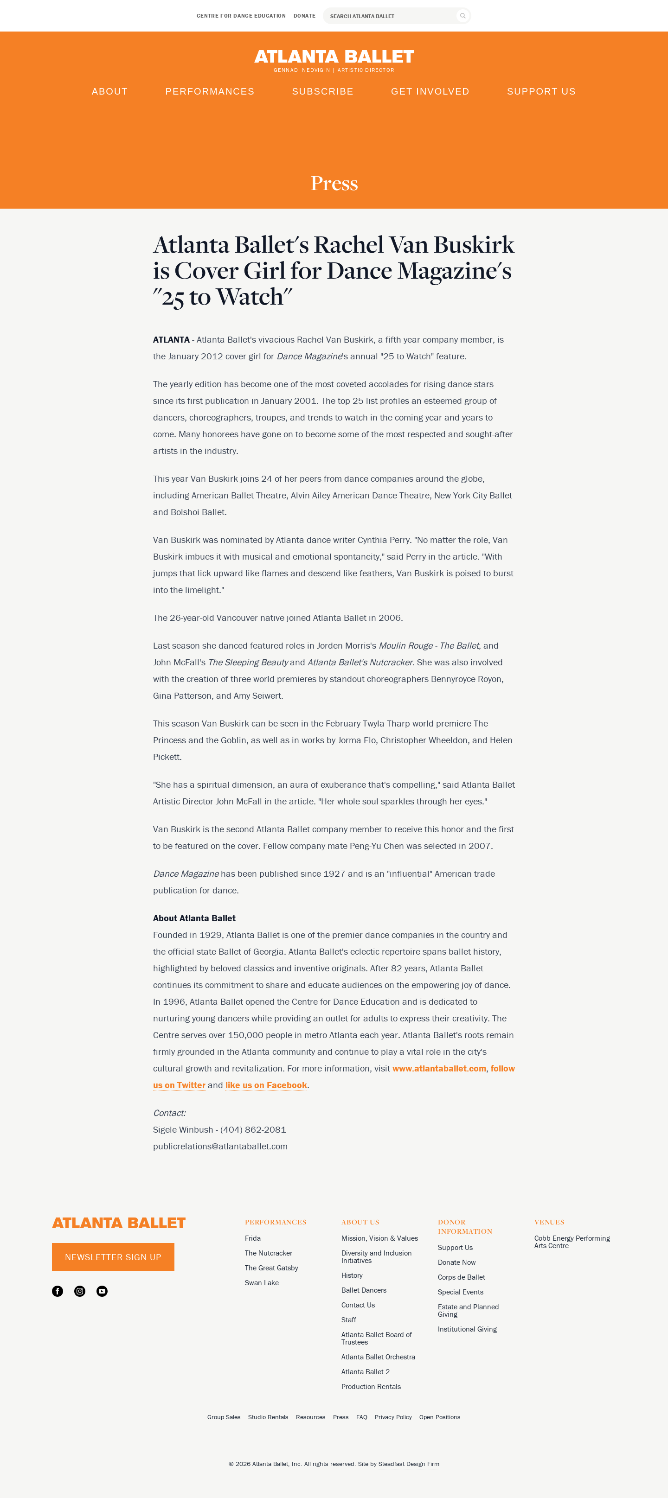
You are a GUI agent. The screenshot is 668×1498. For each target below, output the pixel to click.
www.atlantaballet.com (439, 1068)
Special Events (460, 1291)
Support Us (541, 91)
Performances (210, 91)
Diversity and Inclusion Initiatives (376, 1256)
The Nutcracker (268, 1252)
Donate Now (457, 1262)
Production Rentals (371, 1386)
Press (341, 1417)
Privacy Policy (393, 1417)
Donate (305, 15)
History (352, 1275)
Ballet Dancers (363, 1289)
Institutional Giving (467, 1328)
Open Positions (440, 1417)
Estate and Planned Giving (468, 1310)
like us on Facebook (266, 1084)
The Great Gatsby (271, 1267)
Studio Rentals (268, 1417)
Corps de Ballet (461, 1276)
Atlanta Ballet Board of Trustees (376, 1338)
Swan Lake (262, 1282)
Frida (253, 1238)
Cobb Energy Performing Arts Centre (572, 1241)
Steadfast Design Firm (409, 1464)
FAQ (361, 1417)
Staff (348, 1319)
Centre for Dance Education (241, 15)
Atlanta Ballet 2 (365, 1371)
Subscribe (323, 91)
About (110, 91)
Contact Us (358, 1304)
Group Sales (224, 1417)
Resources (311, 1417)
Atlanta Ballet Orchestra (378, 1356)
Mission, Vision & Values (379, 1238)
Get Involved (430, 91)
